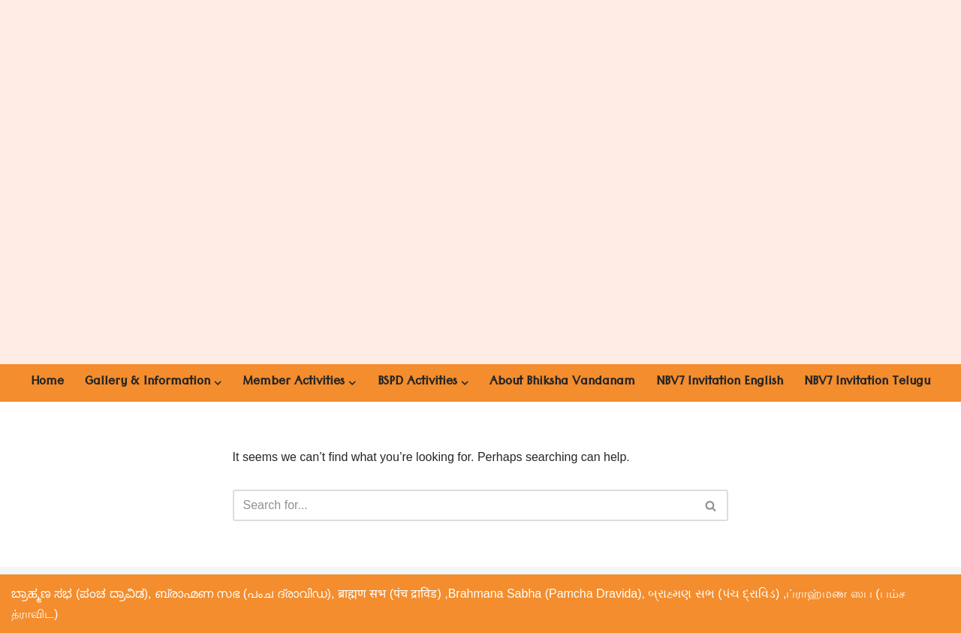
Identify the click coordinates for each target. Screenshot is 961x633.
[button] (217, 383)
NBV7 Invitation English (719, 383)
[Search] (464, 505)
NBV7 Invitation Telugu (867, 383)
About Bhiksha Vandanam (562, 383)
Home (47, 383)
